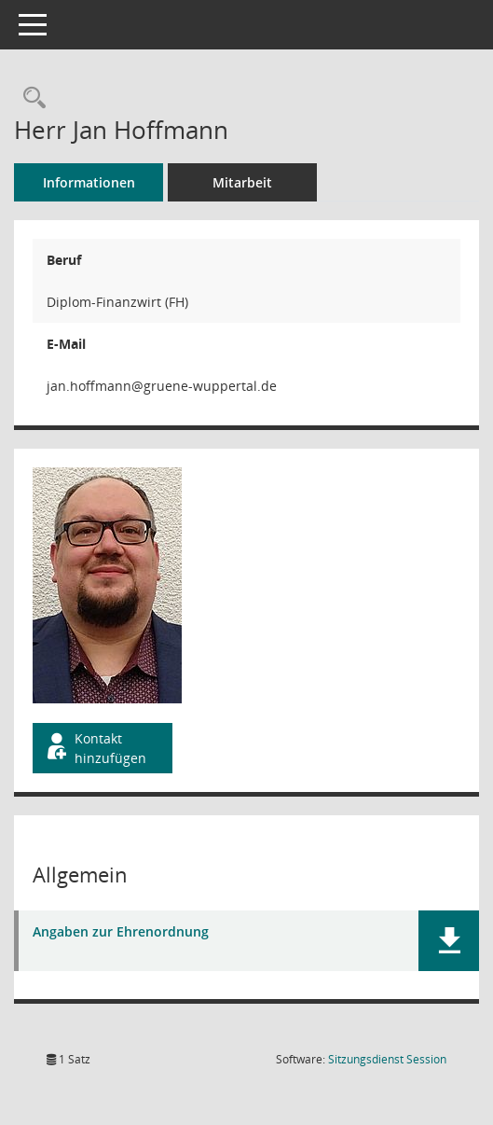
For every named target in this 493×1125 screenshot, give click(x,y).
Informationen (89, 182)
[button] (448, 940)
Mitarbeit (242, 182)
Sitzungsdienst (387, 1059)
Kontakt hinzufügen (95, 748)
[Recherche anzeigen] (30, 98)
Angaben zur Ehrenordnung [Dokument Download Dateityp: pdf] (121, 932)
